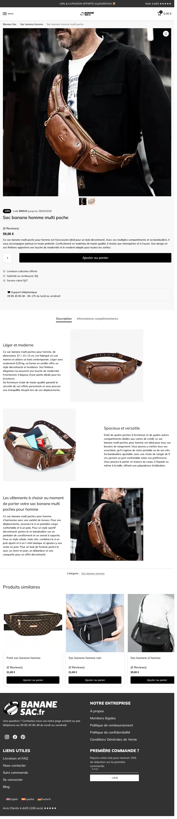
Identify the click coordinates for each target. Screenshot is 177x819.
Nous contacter (14, 765)
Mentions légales (103, 718)
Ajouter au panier (95, 258)
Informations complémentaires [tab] (97, 318)
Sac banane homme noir (85, 658)
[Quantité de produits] (7, 258)
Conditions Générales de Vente (113, 739)
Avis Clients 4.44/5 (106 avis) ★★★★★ (30, 808)
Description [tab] (64, 318)
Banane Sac (10, 24)
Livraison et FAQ (15, 758)
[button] (166, 34)
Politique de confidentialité (110, 732)
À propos (97, 711)
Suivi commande (15, 772)
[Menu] (8, 14)
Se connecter (13, 780)
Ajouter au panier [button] (33, 679)
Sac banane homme (31, 24)
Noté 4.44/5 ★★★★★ (158, 3)
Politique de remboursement (111, 725)
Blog (6, 787)
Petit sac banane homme (23, 658)
